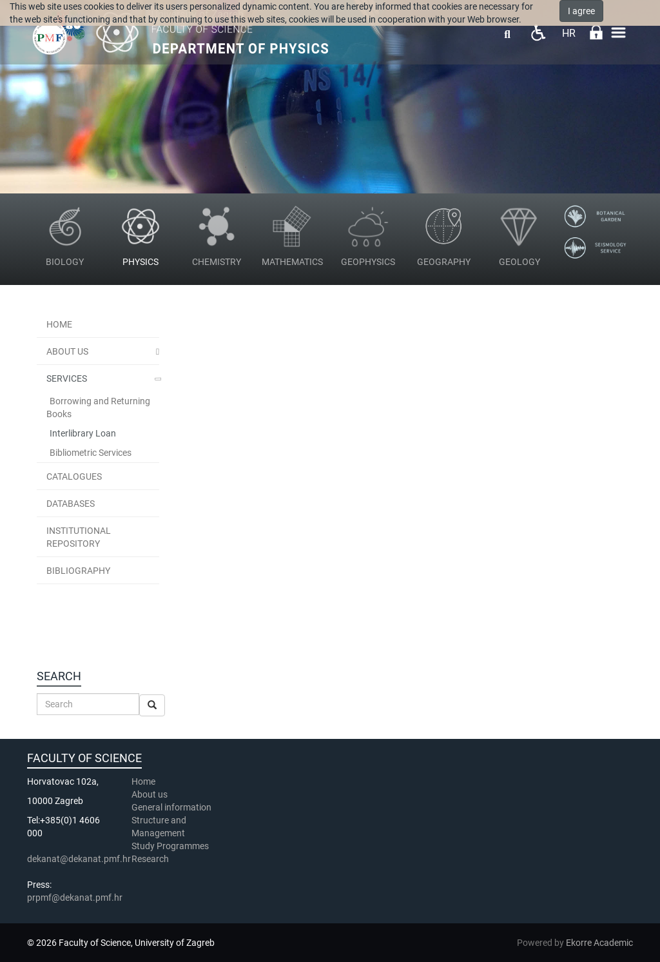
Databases (70, 503)
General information (171, 807)
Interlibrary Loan (83, 433)
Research (151, 859)
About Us (67, 351)
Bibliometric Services (90, 452)
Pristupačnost (538, 32)
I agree (581, 11)
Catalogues (74, 476)
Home (59, 324)
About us (150, 794)
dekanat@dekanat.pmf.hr (79, 859)
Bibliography (78, 570)
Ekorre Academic (599, 942)
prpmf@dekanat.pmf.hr (74, 897)
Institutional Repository (78, 537)
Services (66, 378)
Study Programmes (170, 846)
